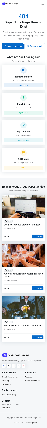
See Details (38, 236)
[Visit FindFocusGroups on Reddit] (24, 366)
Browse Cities (23, 140)
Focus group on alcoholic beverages (23, 325)
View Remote (23, 85)
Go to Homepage (13, 46)
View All (23, 168)
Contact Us (6, 408)
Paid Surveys (6, 384)
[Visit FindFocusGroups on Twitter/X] (9, 366)
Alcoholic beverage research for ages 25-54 (23, 275)
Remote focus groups (10, 377)
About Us (28, 377)
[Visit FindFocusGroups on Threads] (14, 366)
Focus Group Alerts (32, 381)
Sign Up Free (23, 113)
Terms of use (18, 423)
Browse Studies (35, 46)
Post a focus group (9, 395)
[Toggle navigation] (42, 3)
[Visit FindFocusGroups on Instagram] (19, 366)
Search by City (7, 381)
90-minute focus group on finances (22, 225)
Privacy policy (31, 423)
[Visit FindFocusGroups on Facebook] (4, 366)
